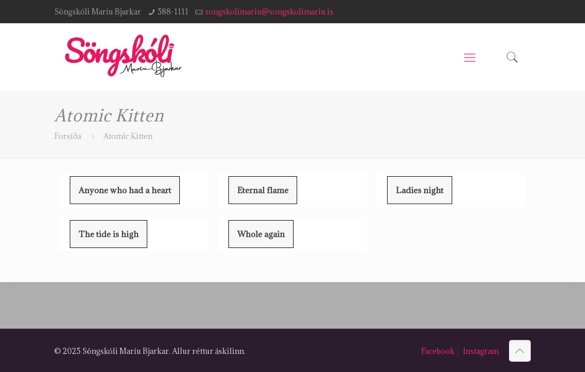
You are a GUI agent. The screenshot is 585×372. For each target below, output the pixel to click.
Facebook (438, 351)
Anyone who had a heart (125, 190)
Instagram (481, 351)
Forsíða (67, 136)
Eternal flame (262, 190)
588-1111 (173, 12)
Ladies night (419, 190)
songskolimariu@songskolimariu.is (269, 12)
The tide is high (108, 234)
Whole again (261, 234)
